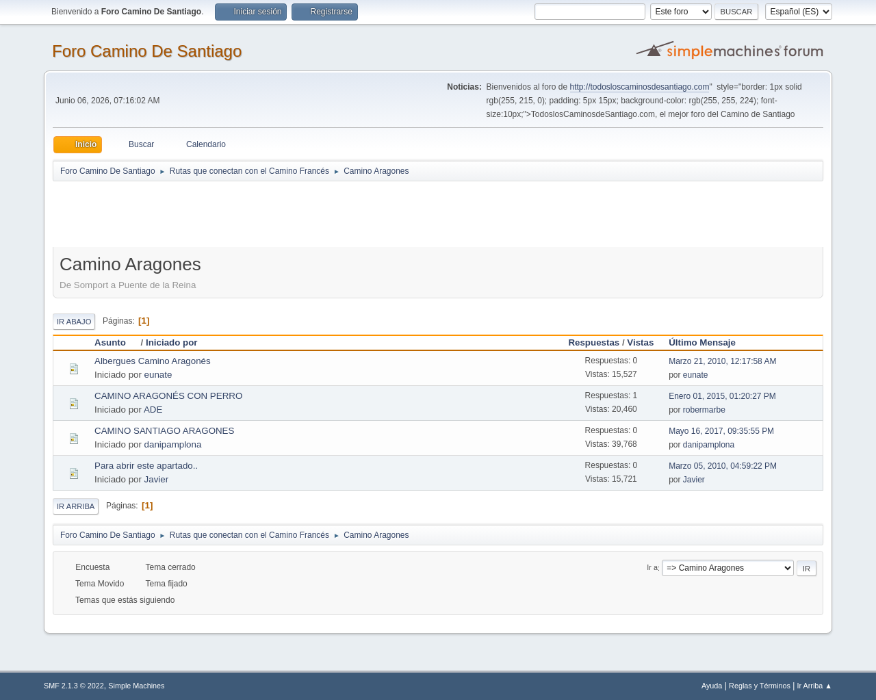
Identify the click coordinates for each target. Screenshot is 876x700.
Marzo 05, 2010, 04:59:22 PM (723, 466)
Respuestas (593, 342)
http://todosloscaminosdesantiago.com (640, 87)
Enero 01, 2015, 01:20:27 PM (722, 396)
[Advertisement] (293, 213)
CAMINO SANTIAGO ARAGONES (164, 431)
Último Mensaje (702, 342)
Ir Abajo (74, 321)
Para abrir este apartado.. (146, 466)
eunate (158, 375)
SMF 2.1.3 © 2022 (74, 686)
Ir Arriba (75, 506)
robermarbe (704, 410)
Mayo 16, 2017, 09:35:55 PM (721, 431)
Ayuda (711, 686)
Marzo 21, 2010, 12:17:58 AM (722, 361)
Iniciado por (172, 342)
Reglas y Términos (759, 686)
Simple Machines (136, 686)
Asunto (116, 342)
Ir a (652, 568)
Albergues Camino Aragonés (152, 361)
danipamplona (173, 444)
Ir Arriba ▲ (814, 686)
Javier (156, 479)
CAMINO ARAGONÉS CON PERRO (168, 396)
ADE (153, 409)
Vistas (640, 342)
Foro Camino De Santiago (147, 51)
